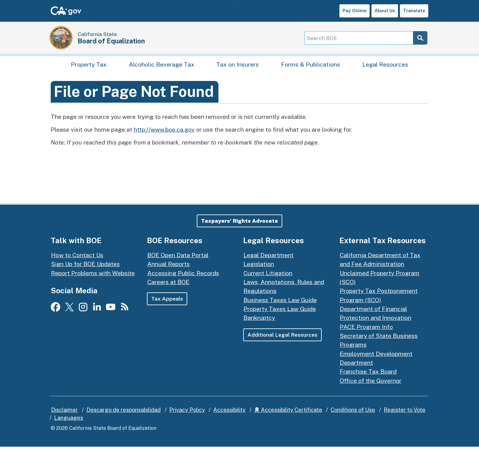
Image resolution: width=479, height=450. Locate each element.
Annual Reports (168, 267)
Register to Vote (405, 413)
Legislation (258, 267)
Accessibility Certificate (288, 413)
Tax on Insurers (237, 65)
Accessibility (229, 413)
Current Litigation (267, 276)
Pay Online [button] (354, 10)
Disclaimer (64, 413)
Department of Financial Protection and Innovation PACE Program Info (375, 321)
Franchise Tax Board (368, 374)
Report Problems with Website (93, 276)
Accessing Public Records (183, 276)
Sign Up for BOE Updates (85, 267)
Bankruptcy (259, 320)
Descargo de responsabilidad (123, 413)
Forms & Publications (310, 65)
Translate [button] (414, 10)
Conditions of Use (353, 413)
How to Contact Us (77, 258)
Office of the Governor (370, 383)
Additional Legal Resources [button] (282, 338)
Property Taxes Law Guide (279, 312)
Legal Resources (385, 65)
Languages (68, 421)
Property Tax (89, 65)
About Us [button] (385, 10)
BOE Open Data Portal (177, 258)
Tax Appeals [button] (167, 302)
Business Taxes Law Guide (280, 302)
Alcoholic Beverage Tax (161, 65)
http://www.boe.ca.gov (164, 132)
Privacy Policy (187, 413)
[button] (239, 224)
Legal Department (268, 258)
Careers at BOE (168, 284)
